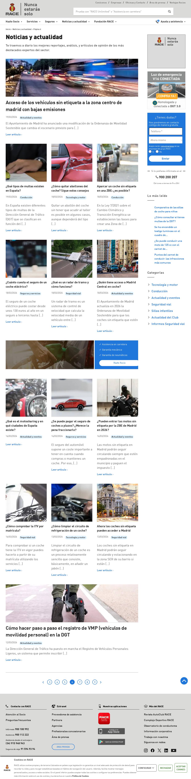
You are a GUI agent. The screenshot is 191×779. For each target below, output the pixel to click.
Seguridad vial (73, 294)
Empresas (116, 3)
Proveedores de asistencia (67, 714)
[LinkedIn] (166, 749)
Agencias (57, 725)
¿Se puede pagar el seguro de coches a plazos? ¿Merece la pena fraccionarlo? (70, 425)
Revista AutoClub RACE (157, 714)
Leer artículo (13, 134)
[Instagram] (146, 749)
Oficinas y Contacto (135, 3)
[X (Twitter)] (159, 749)
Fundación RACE (104, 21)
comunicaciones (167, 146)
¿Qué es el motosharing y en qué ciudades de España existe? (24, 425)
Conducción (26, 198)
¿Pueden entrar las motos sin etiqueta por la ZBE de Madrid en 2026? (116, 425)
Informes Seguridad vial (168, 324)
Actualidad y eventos (30, 118)
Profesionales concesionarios (68, 731)
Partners (57, 720)
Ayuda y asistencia (172, 21)
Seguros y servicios (30, 294)
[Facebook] (152, 749)
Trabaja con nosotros (156, 737)
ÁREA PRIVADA (63, 747)
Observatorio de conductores (160, 725)
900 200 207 (168, 177)
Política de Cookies (80, 776)
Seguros (50, 21)
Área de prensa (157, 3)
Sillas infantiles (162, 310)
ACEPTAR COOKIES (180, 768)
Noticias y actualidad (74, 21)
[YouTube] (173, 749)
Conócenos (101, 3)
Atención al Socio (16, 714)
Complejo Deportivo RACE (159, 720)
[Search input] (120, 11)
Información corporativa (158, 731)
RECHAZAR (165, 768)
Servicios (32, 21)
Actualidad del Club (165, 317)
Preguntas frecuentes (18, 720)
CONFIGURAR (146, 768)
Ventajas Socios (177, 3)
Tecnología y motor (76, 198)
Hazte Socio (12, 21)
